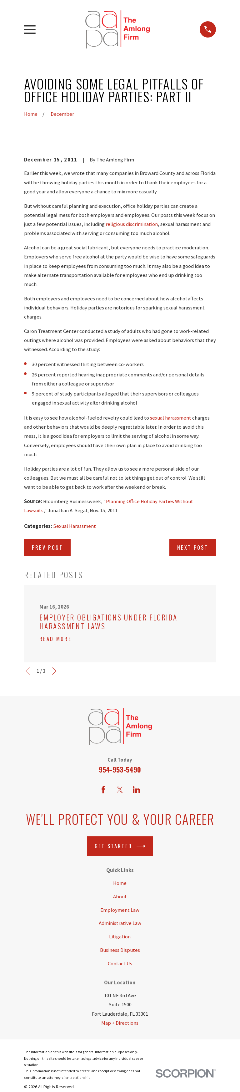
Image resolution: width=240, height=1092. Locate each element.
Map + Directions (119, 1023)
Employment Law (119, 910)
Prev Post (47, 547)
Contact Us (120, 963)
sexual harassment (170, 418)
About (120, 896)
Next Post (192, 547)
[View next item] (54, 671)
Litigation (120, 936)
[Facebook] (103, 789)
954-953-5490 (120, 769)
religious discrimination (132, 224)
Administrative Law (120, 923)
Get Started (120, 846)
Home (120, 883)
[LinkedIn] (136, 789)
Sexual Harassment (74, 526)
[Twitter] (119, 789)
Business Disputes (120, 950)
